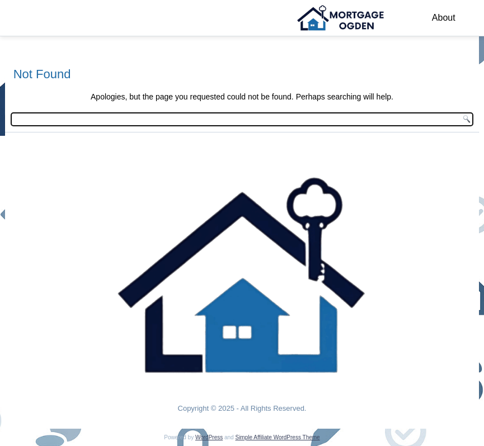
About (443, 17)
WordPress (209, 437)
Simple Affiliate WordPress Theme (277, 437)
